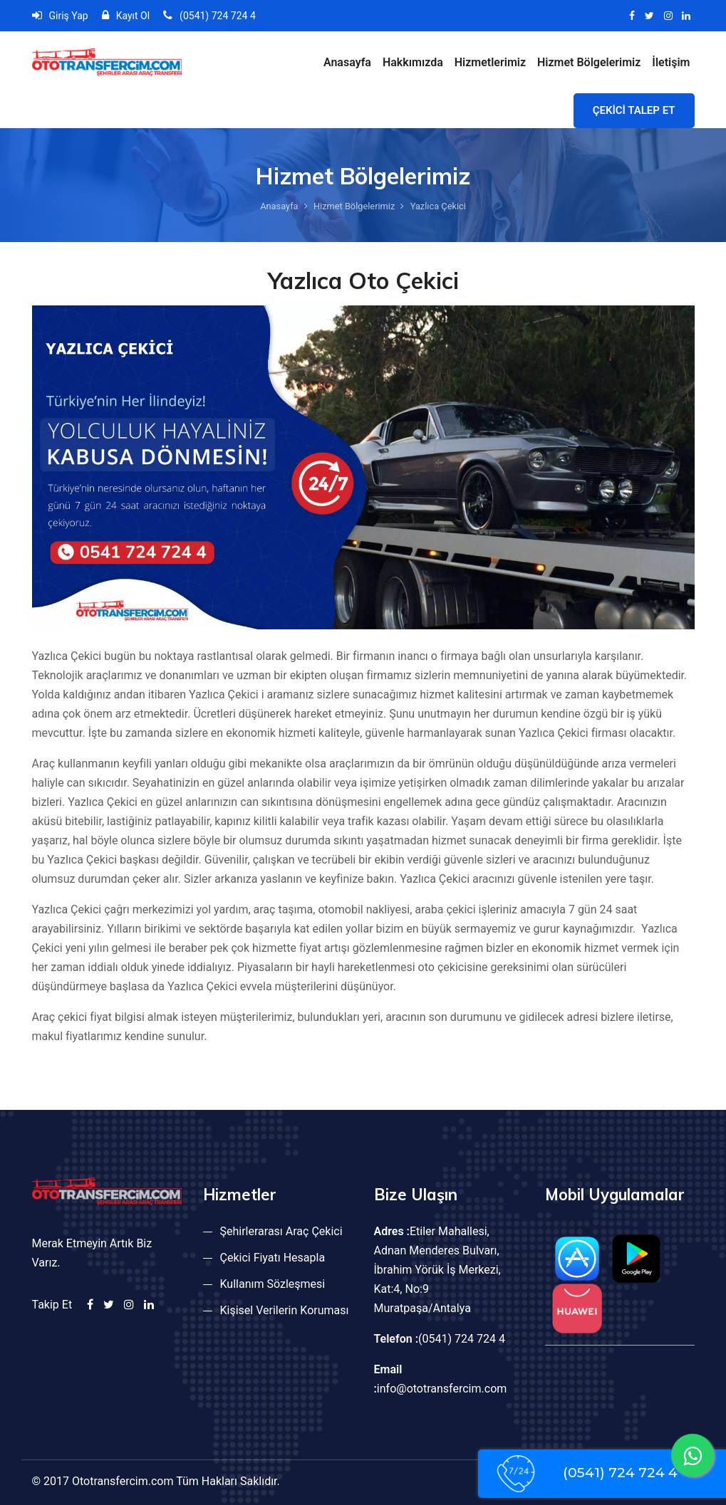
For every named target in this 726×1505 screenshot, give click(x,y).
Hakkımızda (413, 62)
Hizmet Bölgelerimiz (589, 62)
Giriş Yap (60, 15)
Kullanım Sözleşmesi (273, 1284)
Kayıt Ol (126, 15)
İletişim (671, 62)
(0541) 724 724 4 (209, 15)
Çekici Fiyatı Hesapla (273, 1257)
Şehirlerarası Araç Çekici (281, 1231)
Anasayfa (347, 62)
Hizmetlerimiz (490, 62)
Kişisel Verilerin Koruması (284, 1310)
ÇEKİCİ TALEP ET (634, 110)
